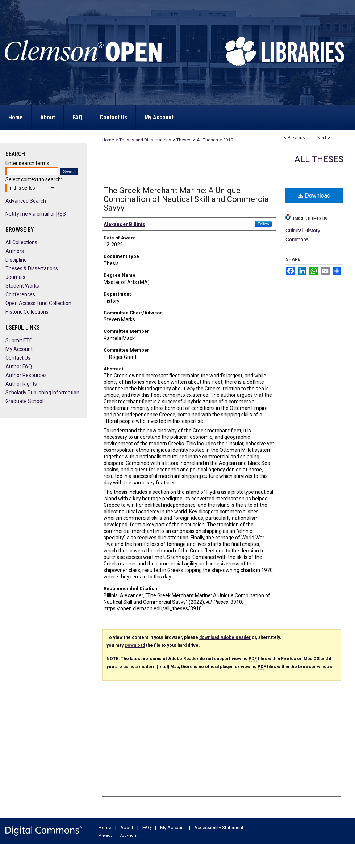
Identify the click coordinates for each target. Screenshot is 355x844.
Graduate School (24, 401)
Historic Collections (27, 312)
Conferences (20, 294)
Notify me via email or (35, 214)
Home (108, 140)
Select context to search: (33, 179)
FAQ (146, 827)
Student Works (22, 286)
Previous (296, 137)
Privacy (105, 835)
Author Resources (26, 375)
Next (321, 137)
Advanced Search (25, 201)
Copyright (128, 835)
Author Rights (21, 384)
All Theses (207, 140)
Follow (263, 224)
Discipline (16, 260)
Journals (15, 277)
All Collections (21, 242)
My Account (19, 349)
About (126, 827)
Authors (14, 251)
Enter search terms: (27, 163)
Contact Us (17, 358)
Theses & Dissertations (31, 268)
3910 (228, 140)
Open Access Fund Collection (38, 303)
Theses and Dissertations (145, 140)
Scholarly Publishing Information (42, 392)
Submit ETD (19, 340)
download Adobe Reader (225, 637)
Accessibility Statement (218, 827)
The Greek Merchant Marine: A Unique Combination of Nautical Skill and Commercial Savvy (187, 199)
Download (314, 195)
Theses (184, 140)
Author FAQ (18, 366)
